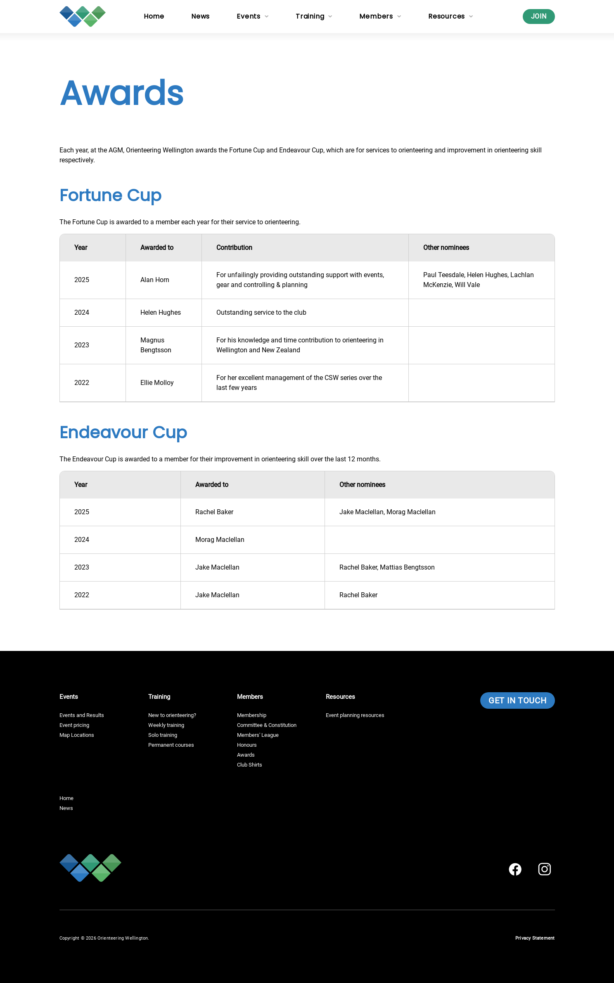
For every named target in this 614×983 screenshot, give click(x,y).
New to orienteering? (172, 715)
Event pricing (74, 725)
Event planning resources (355, 715)
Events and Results (81, 715)
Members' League (258, 735)
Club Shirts (249, 765)
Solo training (162, 735)
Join (539, 16)
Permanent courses (171, 745)
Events (249, 16)
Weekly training (166, 725)
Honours (247, 745)
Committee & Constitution (266, 725)
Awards (246, 755)
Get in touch (517, 700)
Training (310, 16)
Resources (446, 16)
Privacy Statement (535, 938)
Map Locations (76, 735)
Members (376, 16)
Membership (251, 715)
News (200, 16)
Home (154, 16)
